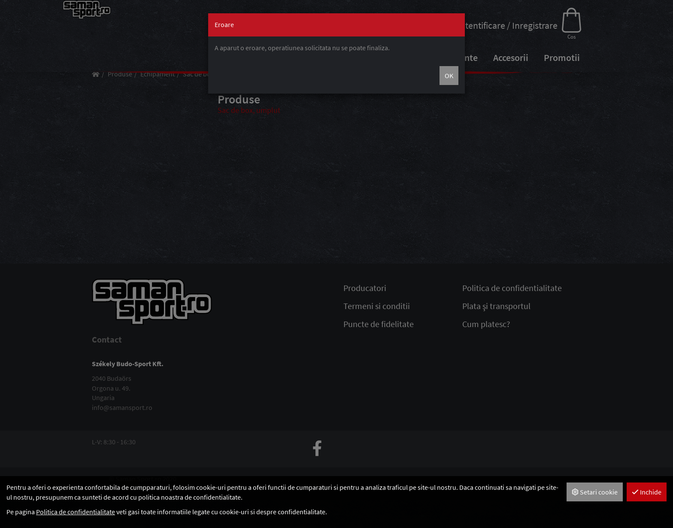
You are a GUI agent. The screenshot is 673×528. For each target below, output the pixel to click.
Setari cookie (595, 492)
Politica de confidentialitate (75, 511)
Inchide (646, 492)
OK (449, 75)
